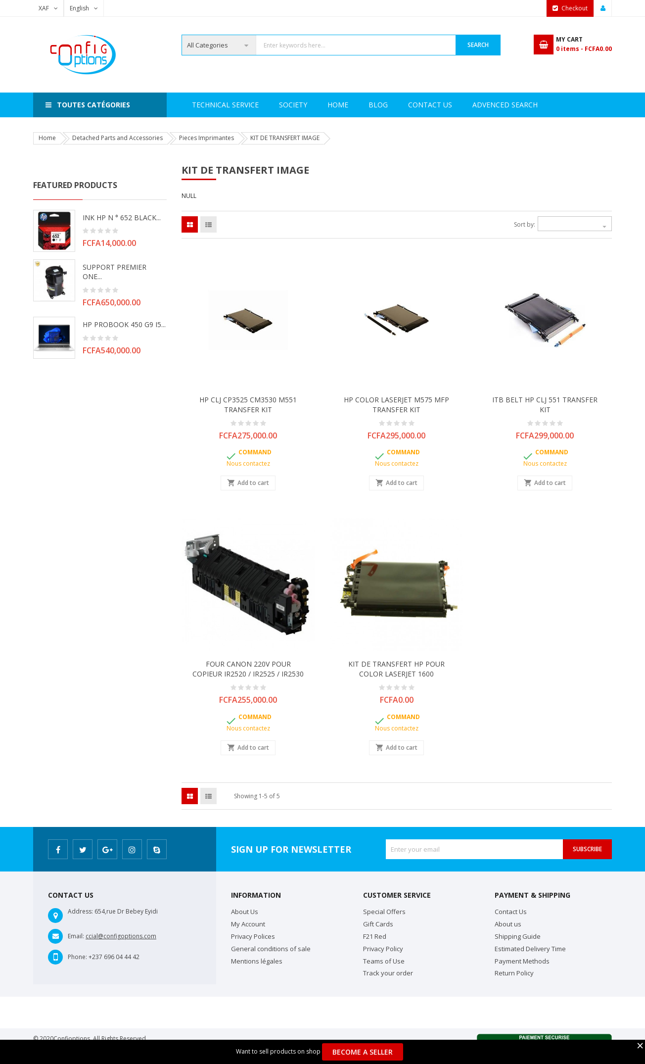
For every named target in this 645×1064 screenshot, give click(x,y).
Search (478, 45)
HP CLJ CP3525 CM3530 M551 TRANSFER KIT (248, 404)
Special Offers (384, 911)
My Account (248, 923)
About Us (244, 911)
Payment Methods (522, 961)
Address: (80, 911)
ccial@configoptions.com (121, 936)
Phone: (77, 957)
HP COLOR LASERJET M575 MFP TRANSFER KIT (396, 404)
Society (247, 104)
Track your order (388, 972)
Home (202, 104)
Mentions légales (256, 961)
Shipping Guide (518, 936)
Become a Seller (362, 1052)
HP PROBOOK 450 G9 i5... (124, 324)
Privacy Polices (253, 936)
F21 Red (374, 936)
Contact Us (478, 104)
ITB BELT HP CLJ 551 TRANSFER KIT (545, 404)
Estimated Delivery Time (530, 948)
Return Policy (514, 972)
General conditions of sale (271, 948)
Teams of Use (384, 961)
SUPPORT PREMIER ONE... (114, 272)
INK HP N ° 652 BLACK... (122, 217)
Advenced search (401, 104)
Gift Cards (378, 923)
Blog (531, 104)
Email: (76, 936)
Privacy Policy (383, 948)
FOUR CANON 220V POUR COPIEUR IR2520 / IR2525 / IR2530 (248, 668)
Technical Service (314, 104)
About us (508, 923)
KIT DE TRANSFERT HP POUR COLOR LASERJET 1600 (396, 668)
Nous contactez (248, 463)
